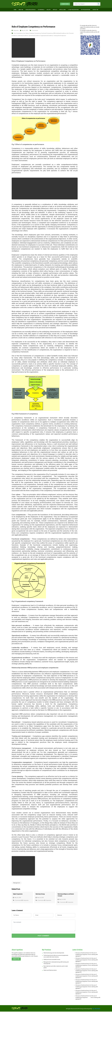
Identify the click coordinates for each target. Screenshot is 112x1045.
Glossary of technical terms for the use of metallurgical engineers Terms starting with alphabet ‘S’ (86, 992)
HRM (54, 33)
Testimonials (41, 9)
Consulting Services (30, 9)
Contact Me (95, 9)
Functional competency (47, 33)
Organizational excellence (46, 35)
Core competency (18, 33)
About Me (21, 9)
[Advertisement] (23, 48)
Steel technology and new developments (54, 952)
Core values (26, 33)
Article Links (62, 9)
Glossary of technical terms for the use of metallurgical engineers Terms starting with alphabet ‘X (86, 965)
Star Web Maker (96, 1008)
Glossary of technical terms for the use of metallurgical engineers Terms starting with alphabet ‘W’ (86, 970)
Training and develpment (60, 35)
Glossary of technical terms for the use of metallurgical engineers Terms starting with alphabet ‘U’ (86, 981)
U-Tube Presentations (73, 9)
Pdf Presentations (85, 9)
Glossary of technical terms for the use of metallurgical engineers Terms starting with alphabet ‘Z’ (86, 954)
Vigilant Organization (17, 894)
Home (15, 9)
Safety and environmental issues (52, 959)
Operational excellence (34, 35)
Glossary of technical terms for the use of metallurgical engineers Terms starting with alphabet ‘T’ (86, 986)
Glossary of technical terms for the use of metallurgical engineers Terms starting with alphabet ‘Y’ (86, 960)
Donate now (65, 4)
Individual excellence (61, 33)
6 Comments (62, 902)
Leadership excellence (22, 35)
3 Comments (17, 900)
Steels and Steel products (50, 970)
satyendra (15, 30)
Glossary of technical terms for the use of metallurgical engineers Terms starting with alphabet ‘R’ (87, 997)
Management (24, 15)
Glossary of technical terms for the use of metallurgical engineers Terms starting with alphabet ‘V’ (86, 976)
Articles (55, 9)
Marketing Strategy (40, 894)
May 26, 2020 (24, 30)
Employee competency (35, 33)
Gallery (49, 9)
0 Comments (34, 30)
